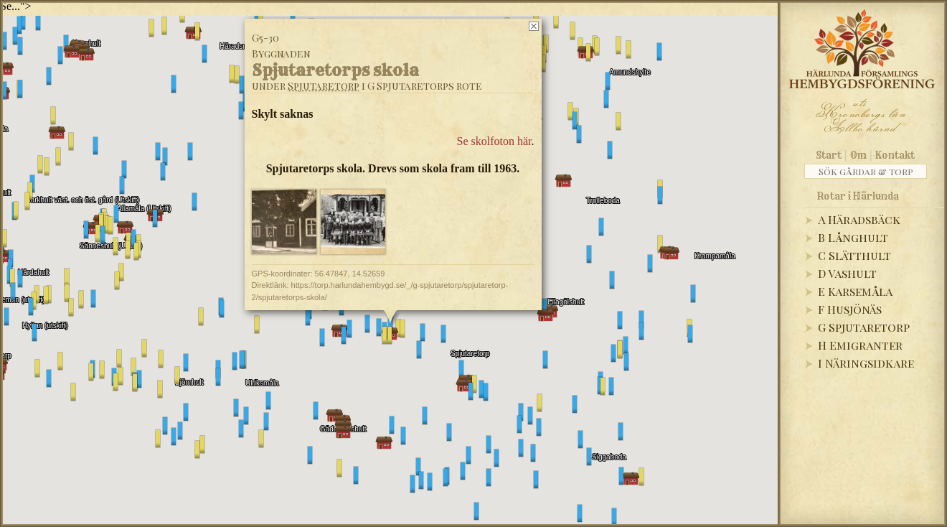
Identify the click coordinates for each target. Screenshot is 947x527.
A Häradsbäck (859, 219)
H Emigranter (860, 345)
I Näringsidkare (866, 362)
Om (858, 155)
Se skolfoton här (494, 141)
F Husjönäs (850, 309)
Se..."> (16, 6)
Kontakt (895, 155)
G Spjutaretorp (864, 327)
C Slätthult (854, 255)
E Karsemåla (855, 291)
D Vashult (847, 273)
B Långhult (853, 237)
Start (829, 155)
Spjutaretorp (323, 86)
